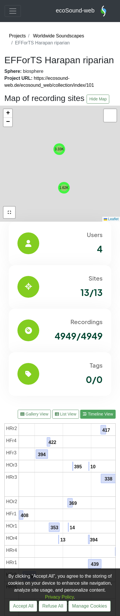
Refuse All (52, 606)
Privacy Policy (59, 597)
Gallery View (34, 414)
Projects (17, 35)
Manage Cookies (89, 606)
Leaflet (111, 219)
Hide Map (98, 99)
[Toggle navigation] (13, 11)
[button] (59, 149)
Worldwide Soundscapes (58, 35)
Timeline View (98, 414)
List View (65, 414)
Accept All (23, 606)
